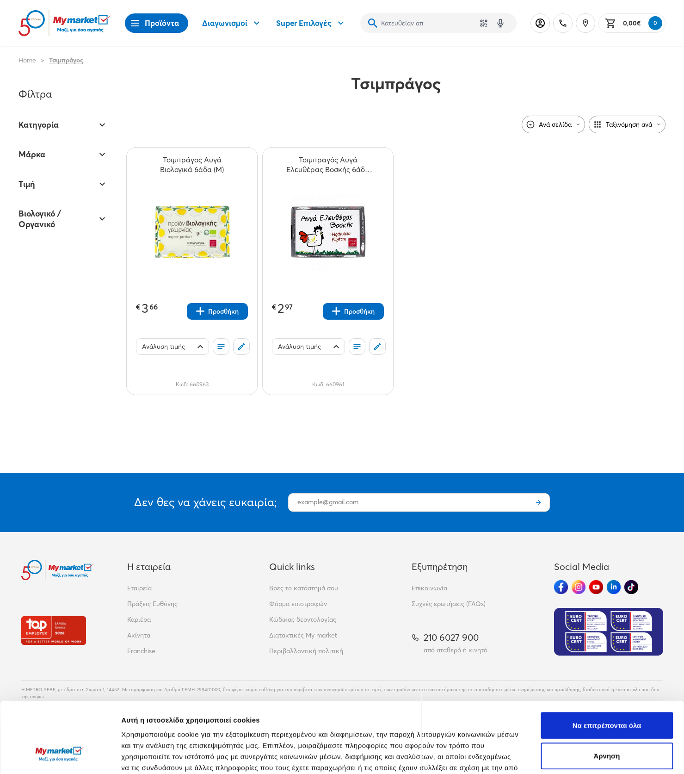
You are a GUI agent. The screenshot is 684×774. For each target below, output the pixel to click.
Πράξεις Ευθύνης (152, 604)
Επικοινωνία (429, 588)
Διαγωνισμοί (232, 23)
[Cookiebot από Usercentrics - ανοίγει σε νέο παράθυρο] (59, 756)
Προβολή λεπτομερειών (549, 756)
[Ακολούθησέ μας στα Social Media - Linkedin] (614, 587)
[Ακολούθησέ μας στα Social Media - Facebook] (561, 587)
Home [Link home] (27, 60)
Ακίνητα (138, 635)
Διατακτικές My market (303, 635)
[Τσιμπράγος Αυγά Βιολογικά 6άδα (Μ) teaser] (192, 164)
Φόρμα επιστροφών (298, 604)
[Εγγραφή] (538, 502)
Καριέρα (139, 619)
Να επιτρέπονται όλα (607, 665)
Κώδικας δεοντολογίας (302, 619)
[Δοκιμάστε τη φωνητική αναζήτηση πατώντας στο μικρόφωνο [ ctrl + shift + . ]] (500, 23)
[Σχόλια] (241, 346)
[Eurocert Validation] (608, 632)
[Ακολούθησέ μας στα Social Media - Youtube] (596, 587)
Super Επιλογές (311, 23)
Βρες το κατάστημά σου (303, 588)
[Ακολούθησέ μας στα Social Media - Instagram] (578, 587)
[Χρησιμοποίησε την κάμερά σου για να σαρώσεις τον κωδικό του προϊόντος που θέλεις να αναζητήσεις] (483, 23)
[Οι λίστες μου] (221, 346)
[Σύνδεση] (540, 23)
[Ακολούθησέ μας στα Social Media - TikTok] (631, 587)
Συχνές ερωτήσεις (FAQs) (449, 604)
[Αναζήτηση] (372, 23)
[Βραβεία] (53, 630)
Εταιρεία (139, 588)
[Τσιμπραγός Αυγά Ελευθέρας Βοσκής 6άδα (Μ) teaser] (328, 164)
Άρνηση (606, 695)
